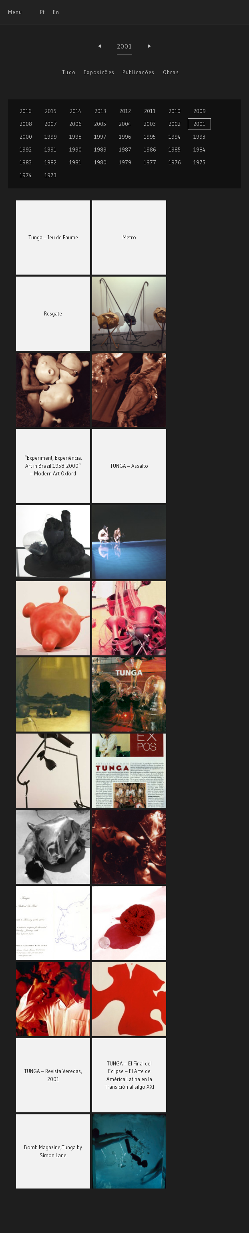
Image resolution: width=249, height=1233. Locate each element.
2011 (150, 111)
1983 (26, 162)
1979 (125, 162)
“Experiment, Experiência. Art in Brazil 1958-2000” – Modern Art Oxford (53, 466)
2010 (175, 111)
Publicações (138, 72)
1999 (50, 136)
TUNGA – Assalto (129, 466)
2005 (100, 124)
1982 (50, 162)
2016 (26, 111)
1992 (26, 149)
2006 (75, 124)
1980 (100, 162)
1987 (125, 149)
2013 (100, 111)
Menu (15, 12)
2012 (125, 111)
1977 (150, 162)
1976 (175, 162)
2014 (75, 111)
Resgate (53, 313)
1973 (50, 175)
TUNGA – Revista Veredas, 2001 (53, 1075)
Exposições (99, 72)
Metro (129, 237)
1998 (75, 136)
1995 (150, 136)
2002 (175, 124)
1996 (125, 136)
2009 (199, 111)
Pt (42, 12)
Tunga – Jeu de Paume (53, 237)
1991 (50, 149)
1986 (150, 149)
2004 (125, 124)
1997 (100, 136)
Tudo (69, 72)
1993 (199, 136)
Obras (171, 72)
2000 (26, 136)
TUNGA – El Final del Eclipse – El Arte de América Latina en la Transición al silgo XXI (129, 1075)
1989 (100, 149)
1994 (175, 136)
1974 (26, 175)
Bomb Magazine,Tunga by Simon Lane (53, 1151)
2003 (150, 124)
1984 (199, 149)
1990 (75, 149)
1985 (175, 149)
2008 (26, 124)
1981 (75, 162)
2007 (50, 124)
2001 (125, 46)
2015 (50, 111)
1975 (199, 162)
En (56, 12)
